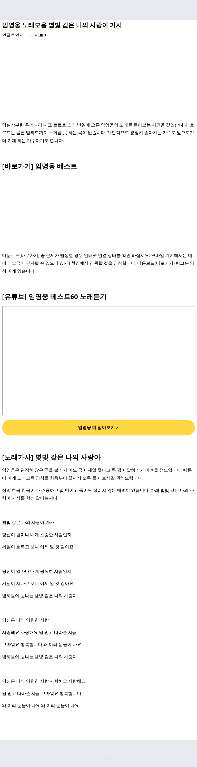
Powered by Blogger (98, 753)
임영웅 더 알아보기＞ (98, 427)
